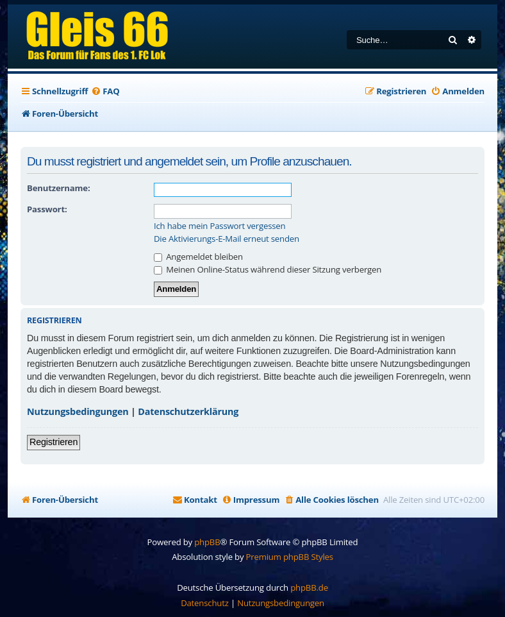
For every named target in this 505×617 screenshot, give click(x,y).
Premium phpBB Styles (289, 556)
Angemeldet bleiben (198, 256)
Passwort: (47, 209)
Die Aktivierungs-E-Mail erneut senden (226, 238)
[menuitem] (105, 91)
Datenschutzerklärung (188, 411)
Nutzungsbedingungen (78, 411)
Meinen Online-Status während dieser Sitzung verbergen (267, 269)
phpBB (207, 542)
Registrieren (53, 442)
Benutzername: (58, 188)
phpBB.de (309, 587)
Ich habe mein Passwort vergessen (219, 226)
